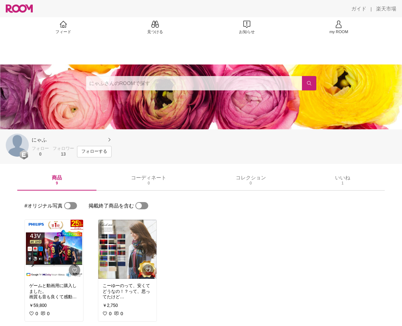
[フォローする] (94, 151)
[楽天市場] (386, 8)
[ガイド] (358, 8)
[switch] (70, 205)
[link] (54, 249)
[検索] (309, 83)
